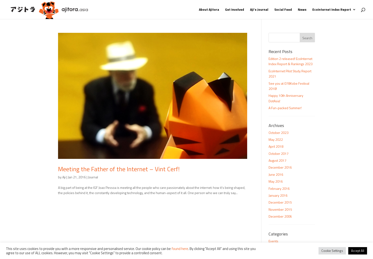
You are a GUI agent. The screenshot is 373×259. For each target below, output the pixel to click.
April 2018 (276, 146)
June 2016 (276, 174)
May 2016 (276, 181)
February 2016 (279, 188)
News (302, 10)
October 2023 (279, 132)
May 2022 (276, 139)
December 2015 (280, 202)
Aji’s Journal (259, 10)
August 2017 (277, 160)
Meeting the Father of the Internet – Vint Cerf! (119, 169)
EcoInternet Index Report (331, 10)
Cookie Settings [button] (332, 250)
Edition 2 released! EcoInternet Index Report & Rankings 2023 (291, 61)
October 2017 (279, 153)
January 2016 (278, 195)
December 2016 (280, 167)
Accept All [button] (357, 250)
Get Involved (234, 10)
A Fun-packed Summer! (285, 107)
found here (180, 248)
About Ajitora (209, 10)
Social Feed (283, 10)
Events (273, 241)
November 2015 (280, 209)
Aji (64, 177)
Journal (93, 177)
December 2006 (280, 216)
